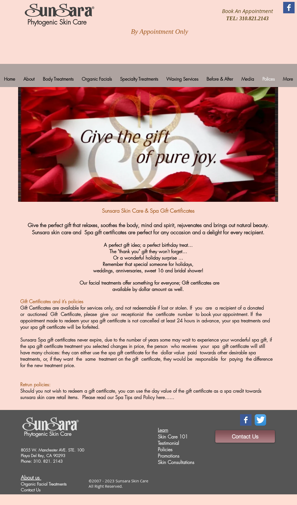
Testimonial (168, 443)
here (160, 397)
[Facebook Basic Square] (289, 7)
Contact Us (30, 490)
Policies (165, 449)
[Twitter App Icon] (260, 420)
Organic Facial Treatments (44, 484)
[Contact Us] (245, 436)
